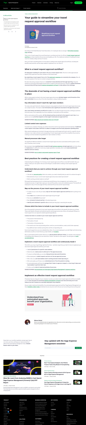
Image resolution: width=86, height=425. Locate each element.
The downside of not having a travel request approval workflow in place (11, 22)
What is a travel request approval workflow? (11, 19)
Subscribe (78, 347)
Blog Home (5, 8)
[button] (33, 2)
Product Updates (26, 8)
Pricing (51, 2)
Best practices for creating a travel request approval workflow (11, 25)
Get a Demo (78, 2)
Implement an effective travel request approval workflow (12, 29)
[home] (12, 3)
